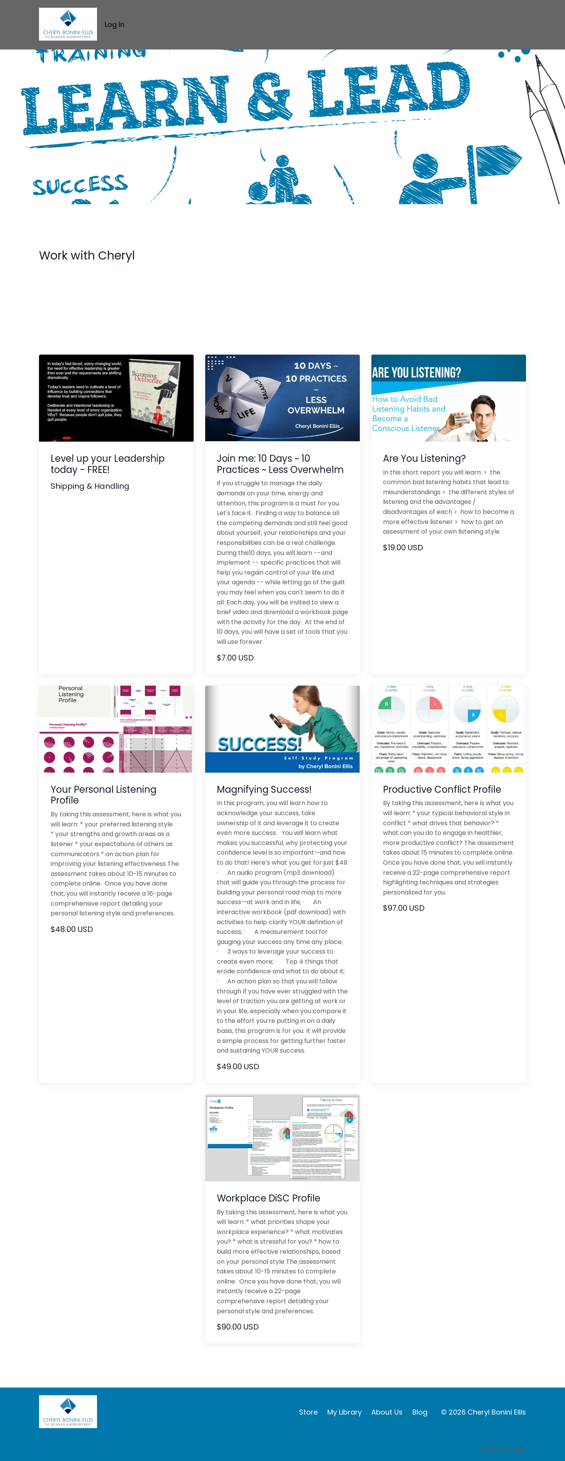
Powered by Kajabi (501, 1449)
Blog (419, 1412)
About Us (387, 1412)
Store (308, 1412)
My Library (344, 1412)
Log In (114, 24)
